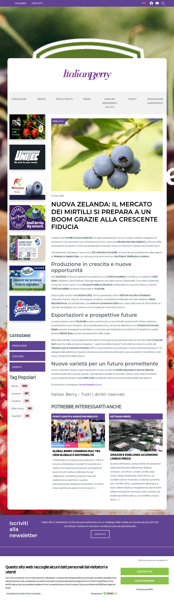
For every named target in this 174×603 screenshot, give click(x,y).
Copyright (16, 416)
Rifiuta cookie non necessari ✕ (153, 560)
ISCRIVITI (100, 534)
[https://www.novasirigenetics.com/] (27, 129)
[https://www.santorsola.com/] (27, 311)
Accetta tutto (144, 571)
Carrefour (16, 401)
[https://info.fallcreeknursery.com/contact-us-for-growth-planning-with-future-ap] (27, 250)
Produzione (19, 345)
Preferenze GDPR (144, 589)
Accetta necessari (144, 580)
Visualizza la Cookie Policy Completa (23, 593)
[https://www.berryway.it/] (27, 220)
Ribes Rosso (17, 408)
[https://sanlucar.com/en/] (27, 281)
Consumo (18, 356)
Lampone (16, 393)
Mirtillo (14, 386)
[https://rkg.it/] (27, 190)
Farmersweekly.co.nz (90, 384)
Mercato (58, 121)
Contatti (37, 3)
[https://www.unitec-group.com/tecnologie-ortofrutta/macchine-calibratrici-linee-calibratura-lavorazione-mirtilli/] (27, 160)
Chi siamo (20, 3)
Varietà (17, 366)
